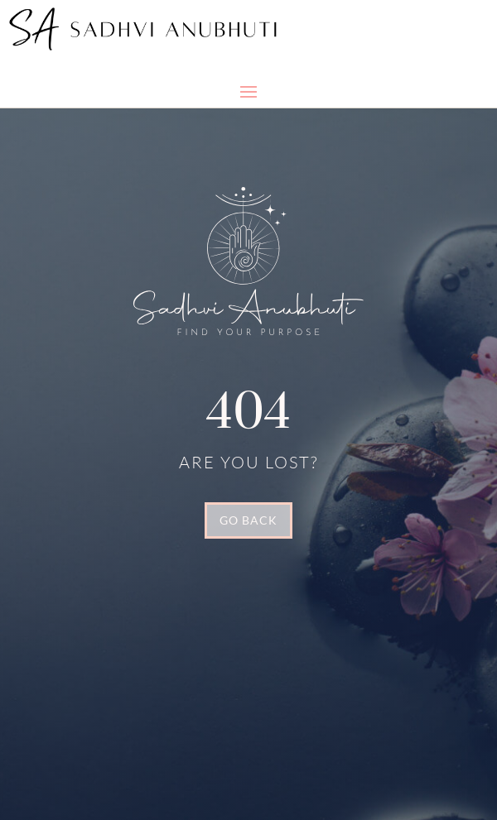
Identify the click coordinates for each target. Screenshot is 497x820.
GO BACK (248, 520)
